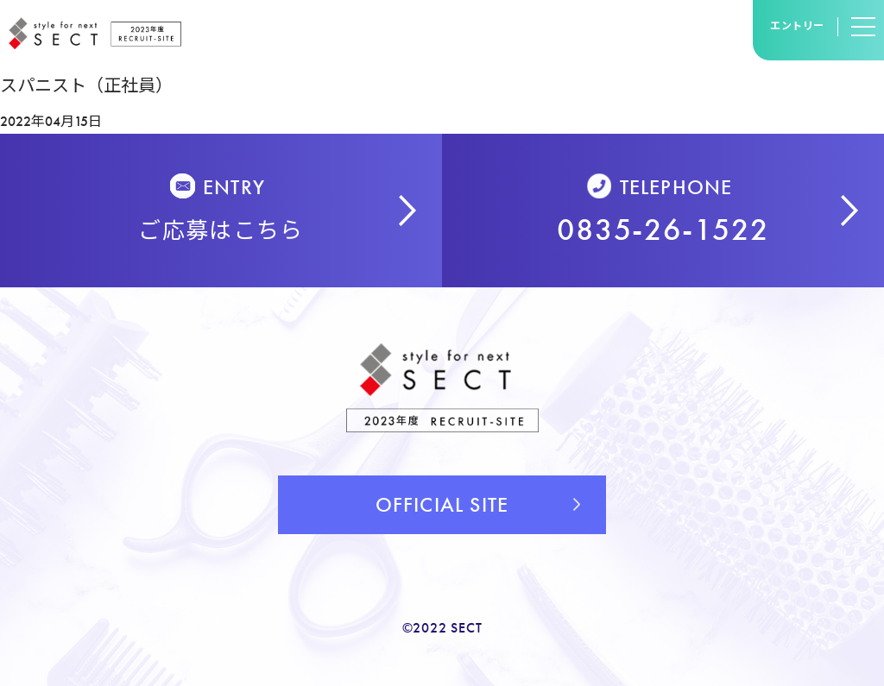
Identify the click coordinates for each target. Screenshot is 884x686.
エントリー (797, 26)
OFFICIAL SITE (442, 504)
